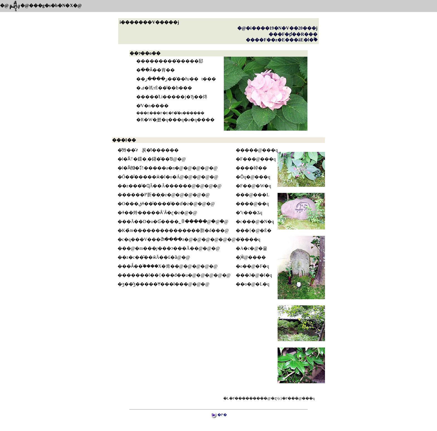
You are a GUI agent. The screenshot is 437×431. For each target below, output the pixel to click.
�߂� (222, 415)
